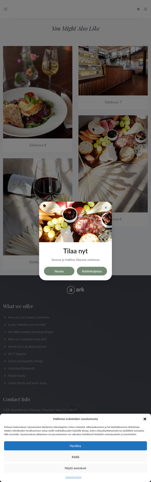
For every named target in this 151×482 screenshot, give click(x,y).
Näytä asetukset (75, 468)
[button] (145, 419)
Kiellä (75, 457)
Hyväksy (75, 446)
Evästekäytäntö (73, 477)
